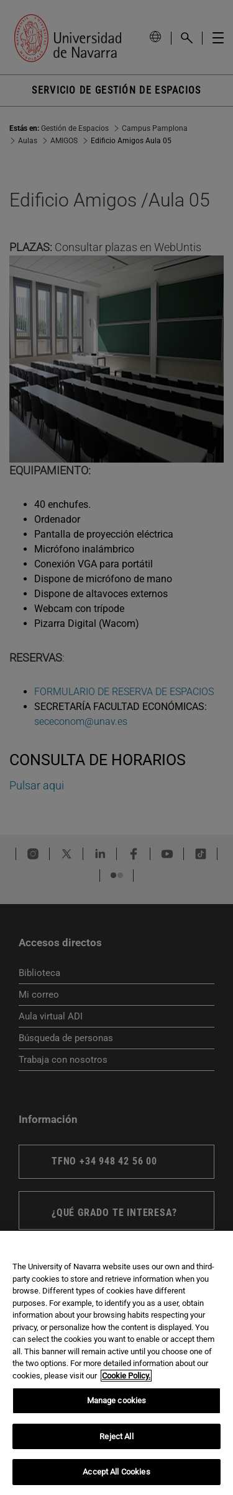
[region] (116, 1363)
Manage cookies (117, 1400)
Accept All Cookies (116, 1471)
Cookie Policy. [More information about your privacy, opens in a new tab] (126, 1375)
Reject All (116, 1436)
